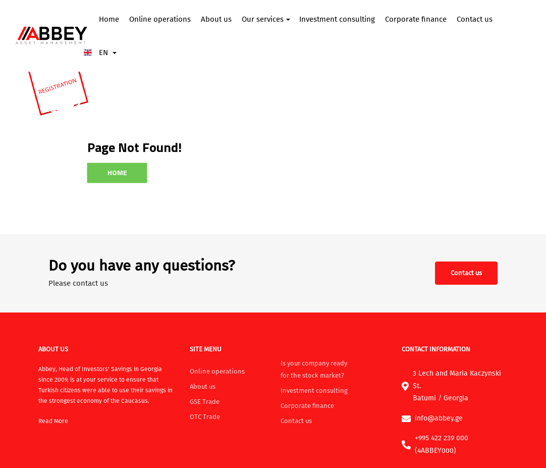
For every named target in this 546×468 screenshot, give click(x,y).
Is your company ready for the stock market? (314, 369)
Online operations (160, 19)
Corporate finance (416, 19)
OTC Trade (205, 417)
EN (102, 52)
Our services (263, 19)
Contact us (475, 19)
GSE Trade (205, 401)
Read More (53, 421)
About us (216, 19)
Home (109, 19)
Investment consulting (337, 19)
